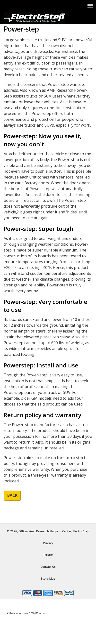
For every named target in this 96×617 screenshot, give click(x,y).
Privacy (48, 543)
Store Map (48, 578)
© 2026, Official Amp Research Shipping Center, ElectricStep (48, 531)
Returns (48, 555)
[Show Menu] (90, 5)
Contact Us (48, 567)
